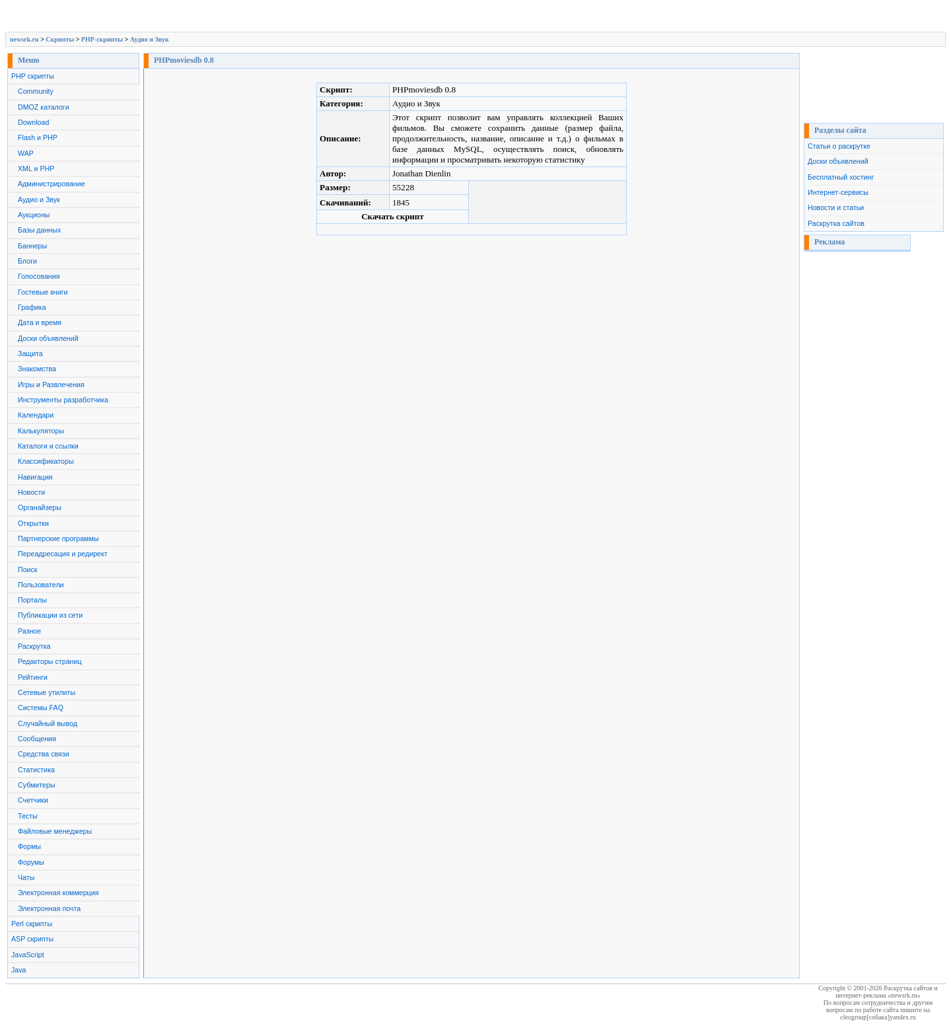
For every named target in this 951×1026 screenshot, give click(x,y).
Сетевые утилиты (46, 692)
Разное (29, 631)
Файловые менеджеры (55, 831)
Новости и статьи (836, 207)
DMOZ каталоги (43, 107)
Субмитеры (36, 785)
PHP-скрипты (102, 39)
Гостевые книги (43, 292)
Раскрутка (34, 646)
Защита (30, 353)
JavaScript (27, 955)
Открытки (33, 523)
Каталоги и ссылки (48, 446)
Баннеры (32, 246)
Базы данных (39, 230)
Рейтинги (33, 677)
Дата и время (39, 322)
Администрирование (51, 184)
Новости (31, 492)
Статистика (36, 770)
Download (33, 122)
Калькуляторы (41, 431)
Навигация (35, 477)
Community (35, 91)
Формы (29, 846)
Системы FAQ (40, 708)
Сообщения (37, 739)
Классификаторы (46, 461)
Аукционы (34, 215)
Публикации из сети (50, 615)
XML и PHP (36, 168)
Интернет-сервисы (838, 192)
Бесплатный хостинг (841, 177)
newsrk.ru (24, 39)
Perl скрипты (31, 924)
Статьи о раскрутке (839, 146)
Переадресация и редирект (63, 554)
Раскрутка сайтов (836, 223)
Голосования (38, 276)
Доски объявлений (48, 338)
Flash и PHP (37, 137)
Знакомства (37, 369)
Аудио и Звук (149, 39)
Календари (35, 415)
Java (18, 970)
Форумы (31, 862)
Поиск (28, 569)
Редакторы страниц (50, 661)
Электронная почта (49, 908)
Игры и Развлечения (51, 384)
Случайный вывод (47, 723)
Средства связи (43, 754)
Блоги (27, 261)
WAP (26, 153)
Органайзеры (39, 507)
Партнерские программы (58, 538)
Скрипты (60, 39)
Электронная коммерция (58, 893)
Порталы (32, 600)
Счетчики (33, 800)
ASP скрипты (32, 939)
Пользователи (41, 585)
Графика (32, 307)
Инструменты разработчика (63, 400)
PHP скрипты (32, 76)
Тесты (28, 816)
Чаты (26, 877)
